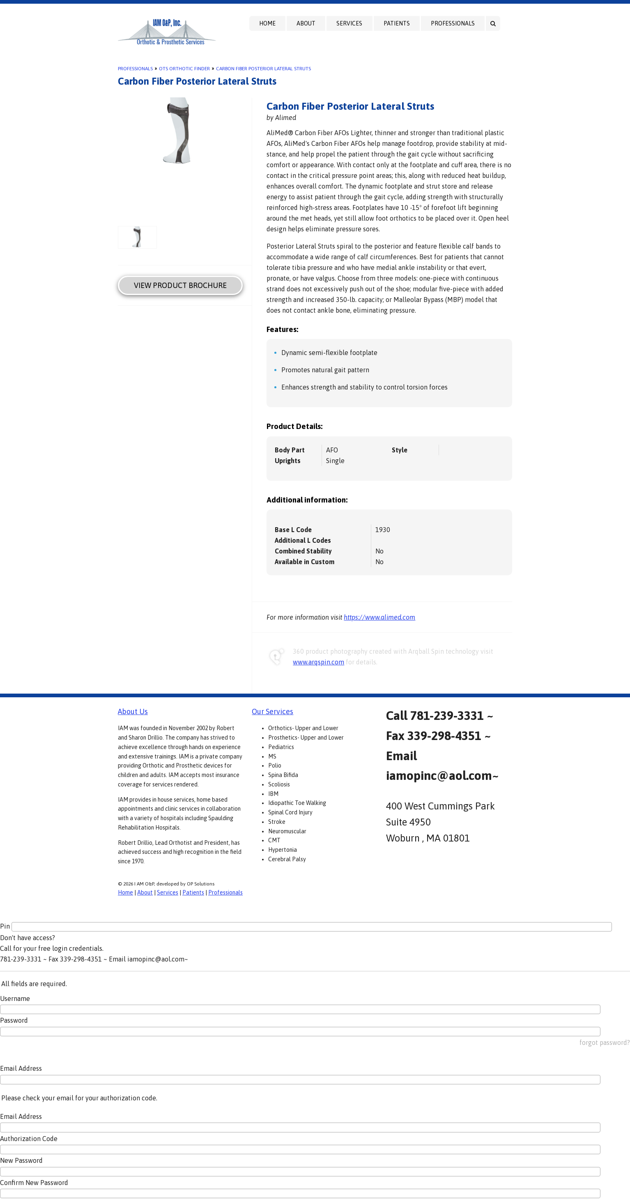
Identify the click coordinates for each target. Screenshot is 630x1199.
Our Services (272, 711)
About (306, 23)
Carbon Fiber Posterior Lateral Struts (263, 68)
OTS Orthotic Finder (184, 68)
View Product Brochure (180, 285)
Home (267, 23)
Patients (397, 23)
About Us (133, 711)
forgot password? (604, 1042)
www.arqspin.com (318, 662)
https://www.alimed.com (379, 617)
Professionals (453, 23)
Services (349, 23)
